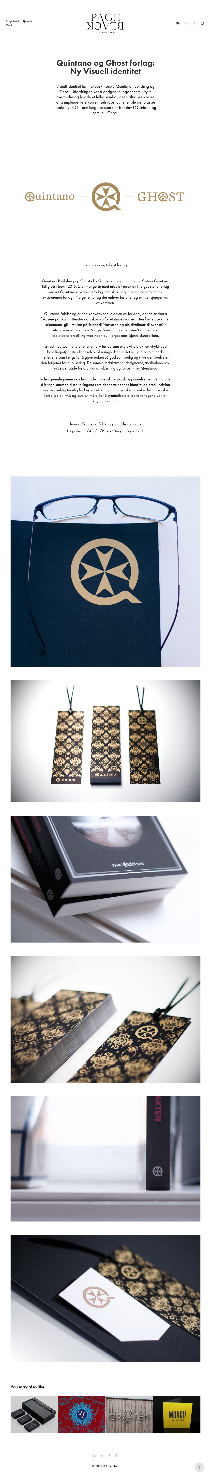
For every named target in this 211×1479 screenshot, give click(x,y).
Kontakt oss (114, 1466)
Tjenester (28, 21)
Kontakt (10, 25)
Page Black (13, 21)
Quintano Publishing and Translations (111, 423)
